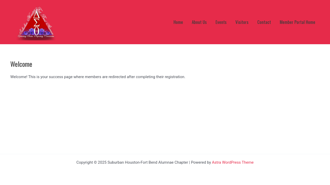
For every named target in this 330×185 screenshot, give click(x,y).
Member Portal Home (297, 22)
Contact (264, 22)
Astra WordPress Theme (233, 162)
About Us (199, 22)
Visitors (242, 22)
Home (178, 22)
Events (221, 22)
